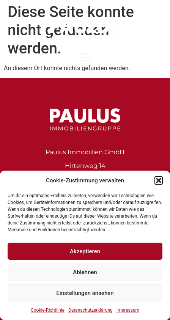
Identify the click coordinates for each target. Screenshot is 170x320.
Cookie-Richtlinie (48, 310)
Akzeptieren (85, 251)
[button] (158, 180)
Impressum (127, 310)
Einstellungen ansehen (84, 293)
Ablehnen (85, 272)
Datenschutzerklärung (90, 310)
